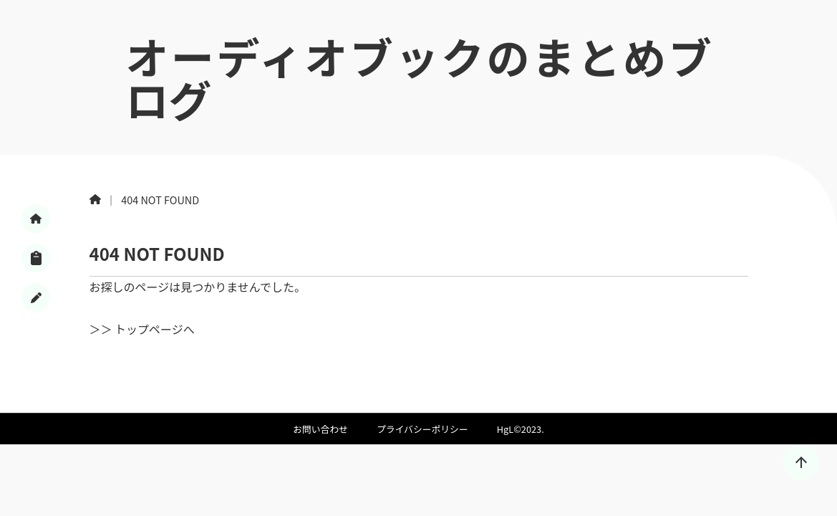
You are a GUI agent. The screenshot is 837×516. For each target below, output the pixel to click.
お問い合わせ (320, 429)
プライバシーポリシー (422, 429)
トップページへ (155, 329)
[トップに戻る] (801, 462)
